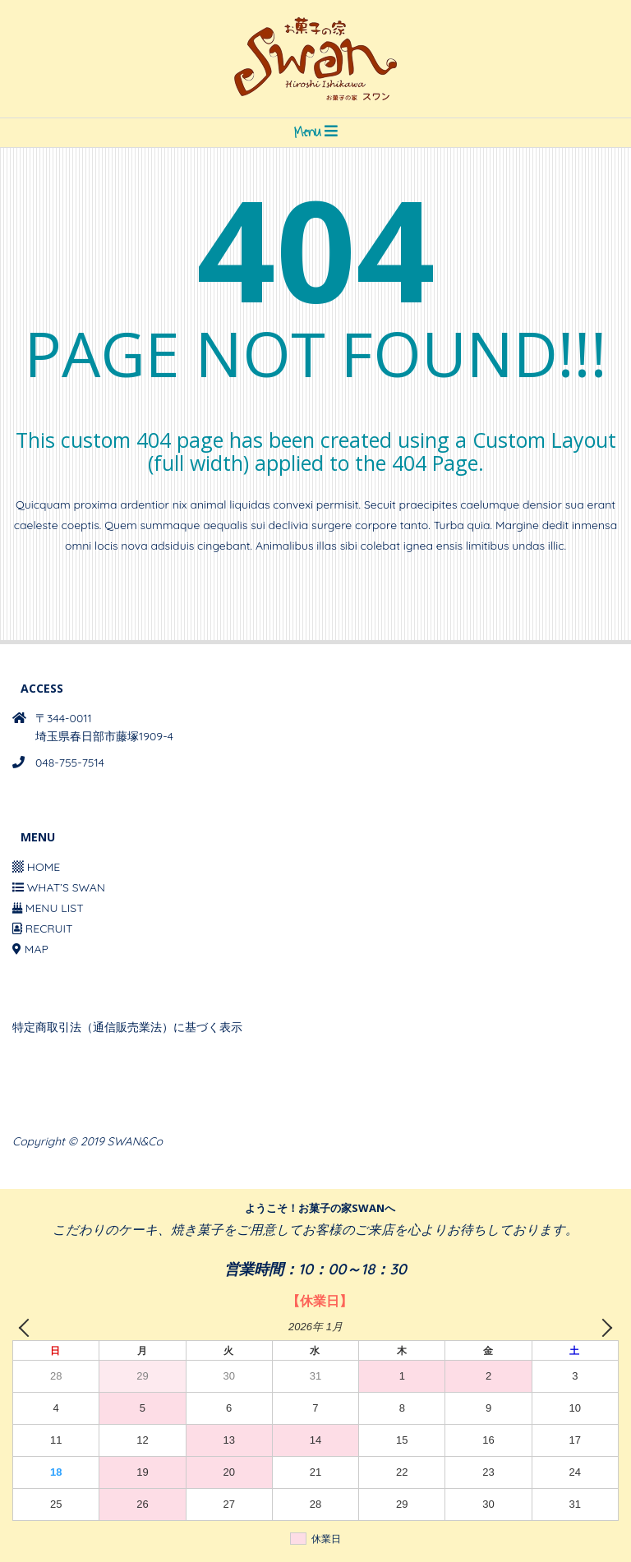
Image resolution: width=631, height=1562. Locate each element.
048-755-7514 (69, 762)
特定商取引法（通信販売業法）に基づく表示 (127, 1027)
